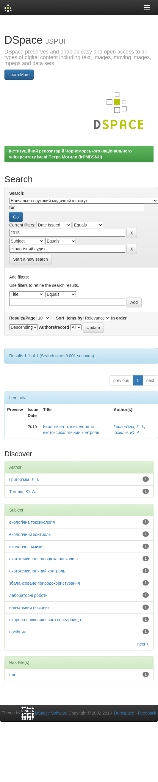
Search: (16, 193)
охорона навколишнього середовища (45, 619)
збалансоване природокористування (44, 583)
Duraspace (124, 713)
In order (119, 318)
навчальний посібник (29, 607)
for (12, 207)
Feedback (147, 713)
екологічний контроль (30, 534)
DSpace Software (51, 713)
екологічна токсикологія (32, 522)
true (12, 674)
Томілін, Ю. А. (127, 432)
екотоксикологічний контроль (37, 571)
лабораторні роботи (28, 595)
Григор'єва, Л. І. (129, 426)
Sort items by (69, 318)
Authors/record (54, 327)
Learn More (19, 74)
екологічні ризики (26, 546)
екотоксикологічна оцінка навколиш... (45, 558)
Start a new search (30, 259)
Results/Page (22, 318)
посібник (17, 632)
